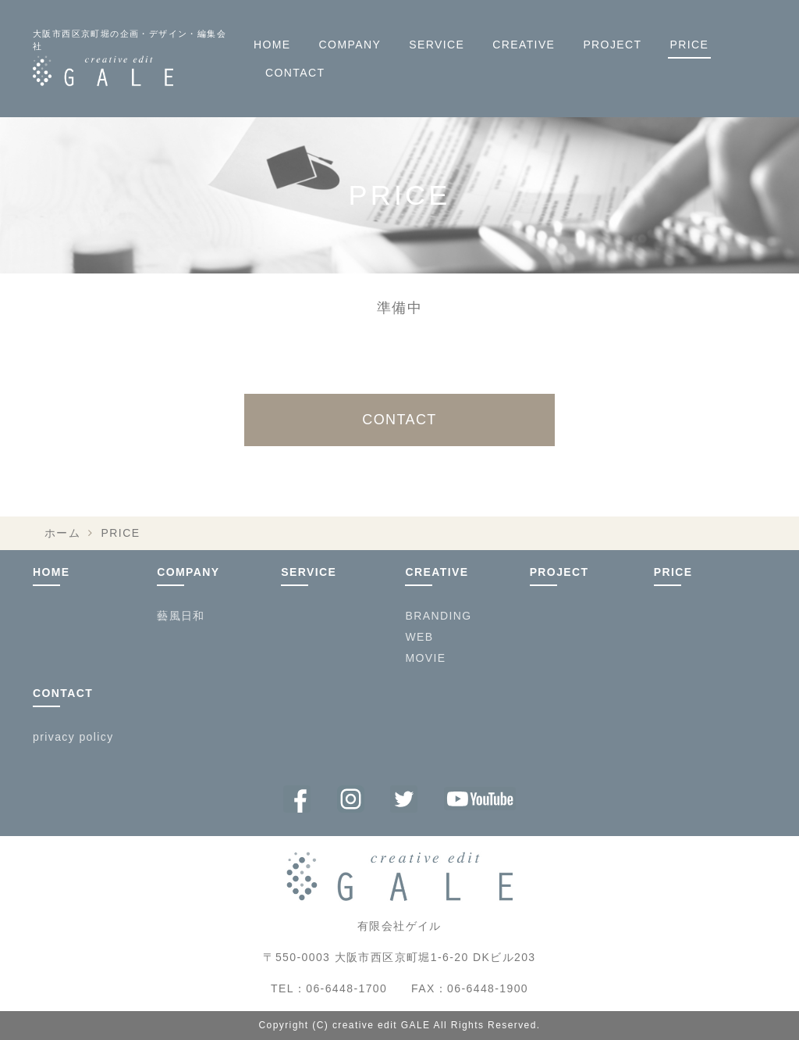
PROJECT (612, 44)
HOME (272, 44)
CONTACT (295, 72)
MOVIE (425, 658)
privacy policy (73, 737)
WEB (419, 637)
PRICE (689, 44)
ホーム (62, 533)
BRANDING (438, 615)
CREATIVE (523, 44)
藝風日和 (181, 615)
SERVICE (436, 44)
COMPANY (350, 44)
